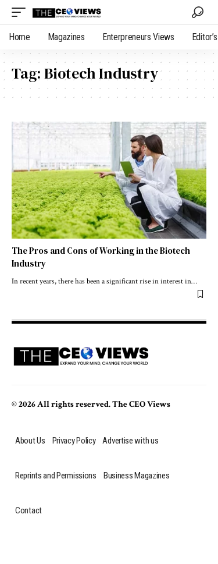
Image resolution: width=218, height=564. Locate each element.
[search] (197, 12)
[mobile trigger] (21, 12)
